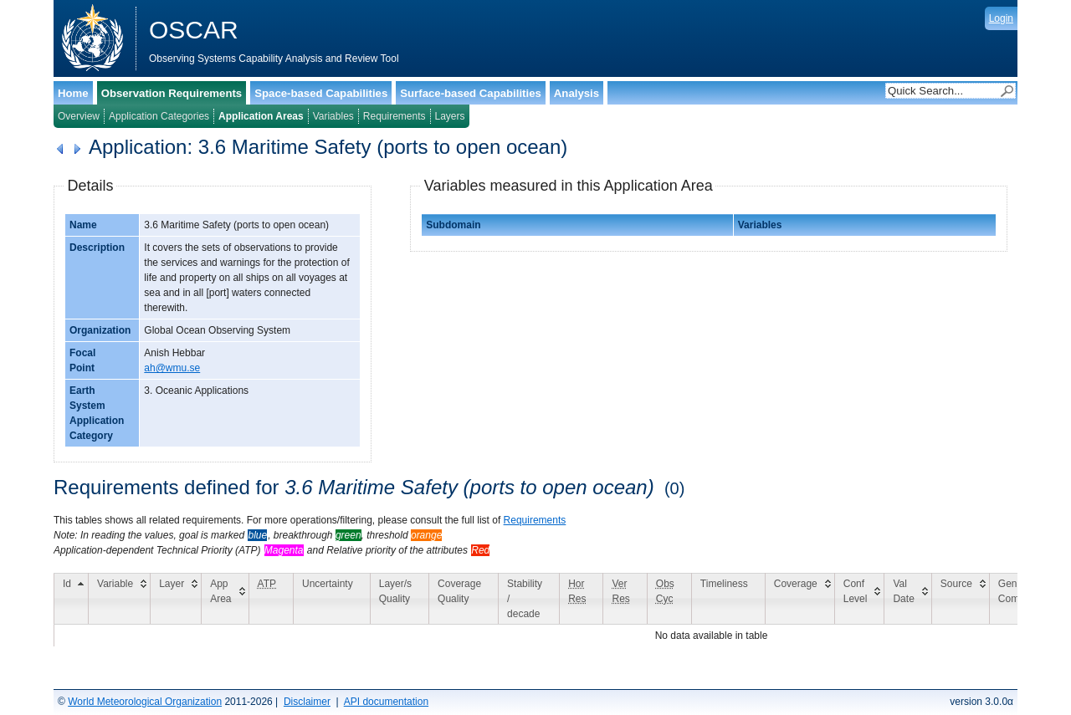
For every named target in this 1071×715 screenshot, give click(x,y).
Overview (79, 116)
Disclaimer (307, 701)
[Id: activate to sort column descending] (71, 598)
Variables (333, 116)
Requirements (394, 116)
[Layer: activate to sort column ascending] (176, 598)
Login (1001, 18)
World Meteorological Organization (145, 701)
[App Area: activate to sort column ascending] (225, 598)
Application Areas (261, 116)
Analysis (576, 93)
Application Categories (159, 116)
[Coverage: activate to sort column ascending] (799, 598)
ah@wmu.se (172, 368)
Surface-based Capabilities (470, 93)
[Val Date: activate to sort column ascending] (907, 598)
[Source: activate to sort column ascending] (960, 598)
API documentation (386, 701)
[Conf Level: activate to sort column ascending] (859, 598)
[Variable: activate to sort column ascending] (120, 598)
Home (73, 93)
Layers (450, 116)
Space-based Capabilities (320, 93)
